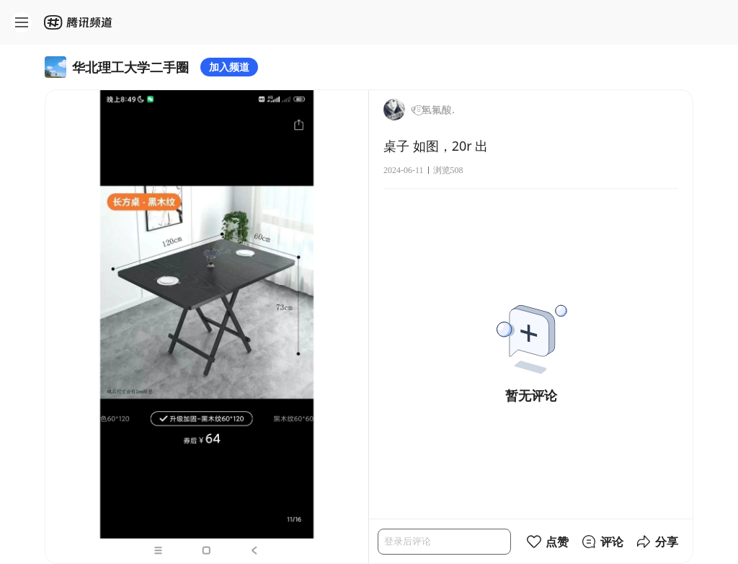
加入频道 (229, 67)
